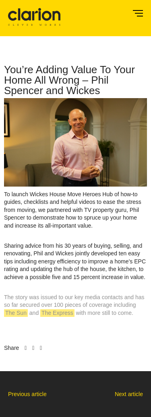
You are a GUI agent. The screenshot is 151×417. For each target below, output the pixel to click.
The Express (57, 313)
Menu (138, 13)
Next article (129, 394)
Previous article (27, 394)
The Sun (16, 313)
